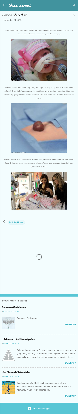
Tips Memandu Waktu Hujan (16, 372)
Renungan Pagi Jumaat (14, 307)
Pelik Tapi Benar (16, 222)
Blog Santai (19, 5)
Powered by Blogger (39, 408)
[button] (74, 15)
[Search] (74, 5)
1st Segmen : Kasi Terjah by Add (18, 339)
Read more (70, 324)
